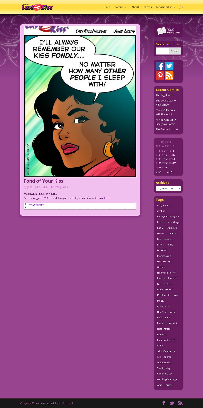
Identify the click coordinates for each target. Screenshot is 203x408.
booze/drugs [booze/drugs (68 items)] (172, 222)
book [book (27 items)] (160, 222)
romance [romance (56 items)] (161, 334)
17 (165, 159)
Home (106, 7)
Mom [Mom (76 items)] (176, 295)
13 (174, 154)
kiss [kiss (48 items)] (159, 284)
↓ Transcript (35, 205)
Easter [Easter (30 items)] (160, 244)
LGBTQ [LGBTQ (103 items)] (168, 284)
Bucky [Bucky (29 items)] (160, 227)
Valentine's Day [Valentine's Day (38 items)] (164, 373)
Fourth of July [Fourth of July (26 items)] (163, 261)
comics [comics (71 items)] (160, 233)
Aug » (170, 171)
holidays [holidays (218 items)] (172, 278)
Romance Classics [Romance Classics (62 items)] (166, 340)
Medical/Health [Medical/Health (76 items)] (164, 289)
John (29, 187)
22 (160, 163)
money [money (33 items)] (160, 300)
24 (165, 163)
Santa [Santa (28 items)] (160, 345)
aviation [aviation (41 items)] (161, 210)
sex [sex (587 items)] (159, 356)
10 (165, 154)
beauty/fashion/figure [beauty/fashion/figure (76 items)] (168, 216)
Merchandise (164, 7)
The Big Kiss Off (165, 95)
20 (174, 159)
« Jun (158, 171)
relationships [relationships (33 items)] (163, 328)
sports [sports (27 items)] (167, 356)
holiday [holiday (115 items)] (161, 278)
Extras (148, 7)
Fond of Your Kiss (43, 181)
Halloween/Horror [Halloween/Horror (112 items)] (166, 272)
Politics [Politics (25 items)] (160, 323)
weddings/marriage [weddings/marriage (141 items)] (167, 379)
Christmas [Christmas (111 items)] (172, 227)
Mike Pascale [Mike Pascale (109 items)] (163, 295)
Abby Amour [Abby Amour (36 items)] (163, 205)
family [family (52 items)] (170, 244)
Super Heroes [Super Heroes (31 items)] (164, 362)
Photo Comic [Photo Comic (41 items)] (163, 317)
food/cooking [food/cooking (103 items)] (164, 255)
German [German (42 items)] (161, 267)
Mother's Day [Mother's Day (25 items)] (163, 306)
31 (165, 167)
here (106, 198)
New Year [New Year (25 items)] (162, 312)
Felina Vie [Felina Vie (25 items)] (162, 250)
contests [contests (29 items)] (172, 233)
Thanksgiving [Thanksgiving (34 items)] (163, 368)
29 (160, 167)
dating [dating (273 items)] (168, 239)
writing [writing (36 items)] (169, 384)
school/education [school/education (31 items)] (166, 351)
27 (174, 163)
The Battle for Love (167, 129)
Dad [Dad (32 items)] (159, 239)
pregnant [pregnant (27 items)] (172, 323)
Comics (119, 7)
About (135, 7)
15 (160, 159)
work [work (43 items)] (159, 384)
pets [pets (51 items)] (172, 312)
